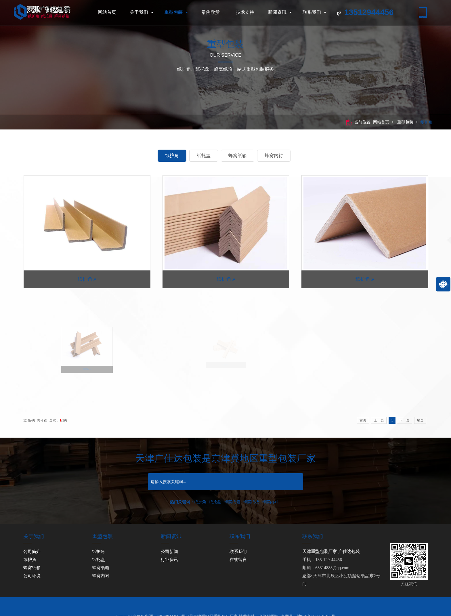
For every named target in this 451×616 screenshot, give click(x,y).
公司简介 (32, 551)
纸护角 (427, 122)
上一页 (379, 420)
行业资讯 (169, 559)
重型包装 (176, 12)
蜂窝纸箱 (237, 155)
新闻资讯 (280, 12)
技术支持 (245, 12)
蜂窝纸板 (251, 502)
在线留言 (238, 559)
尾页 (420, 420)
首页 (363, 420)
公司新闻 (169, 551)
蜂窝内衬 (274, 155)
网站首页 (107, 12)
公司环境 (32, 575)
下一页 (404, 420)
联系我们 (314, 12)
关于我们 (141, 12)
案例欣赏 (210, 12)
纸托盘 (204, 155)
